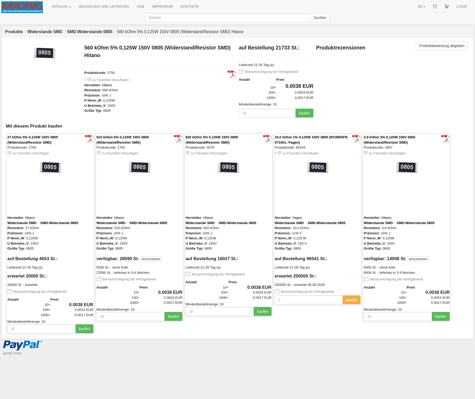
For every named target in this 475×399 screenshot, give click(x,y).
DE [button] (421, 6)
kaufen (304, 113)
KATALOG (61, 6)
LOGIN (462, 6)
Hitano (107, 85)
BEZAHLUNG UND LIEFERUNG (104, 6)
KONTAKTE (190, 6)
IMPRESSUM (162, 6)
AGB (140, 6)
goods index (12, 353)
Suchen (320, 18)
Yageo (297, 218)
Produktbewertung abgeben (441, 46)
